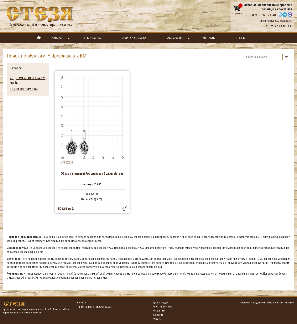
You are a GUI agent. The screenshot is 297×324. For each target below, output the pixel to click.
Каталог (61, 38)
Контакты (209, 38)
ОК (286, 57)
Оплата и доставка (134, 38)
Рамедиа (288, 302)
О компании (178, 38)
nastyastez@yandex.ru (279, 20)
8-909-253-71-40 (264, 15)
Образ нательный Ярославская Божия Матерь (92, 173)
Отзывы (240, 38)
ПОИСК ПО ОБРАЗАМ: (24, 89)
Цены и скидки (92, 38)
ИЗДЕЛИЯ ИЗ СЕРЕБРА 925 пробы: (27, 80)
